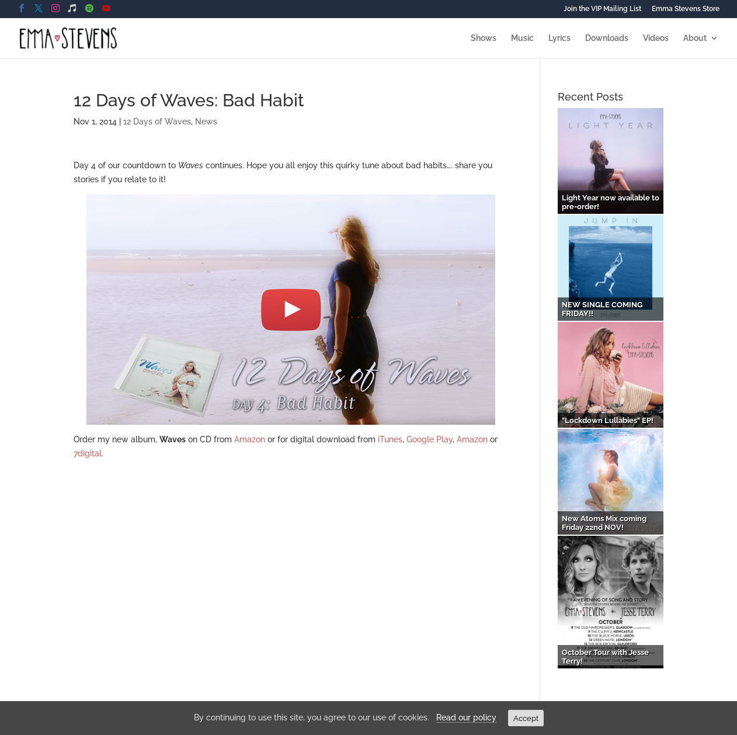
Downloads (606, 38)
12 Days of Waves (157, 121)
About (695, 38)
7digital (88, 453)
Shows (483, 38)
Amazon (249, 439)
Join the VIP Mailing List (602, 9)
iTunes (390, 439)
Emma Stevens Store (685, 9)
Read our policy (466, 717)
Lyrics (559, 38)
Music (522, 38)
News (206, 121)
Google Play (429, 439)
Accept (525, 718)
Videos (656, 38)
